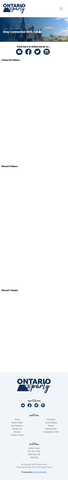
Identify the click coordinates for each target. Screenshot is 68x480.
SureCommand (40, 472)
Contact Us (17, 429)
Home (17, 419)
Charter (51, 425)
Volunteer (51, 419)
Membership (51, 429)
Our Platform (17, 425)
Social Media (51, 422)
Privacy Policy (17, 435)
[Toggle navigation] (61, 8)
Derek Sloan (17, 422)
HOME (5, 29)
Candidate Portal (51, 432)
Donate (17, 432)
